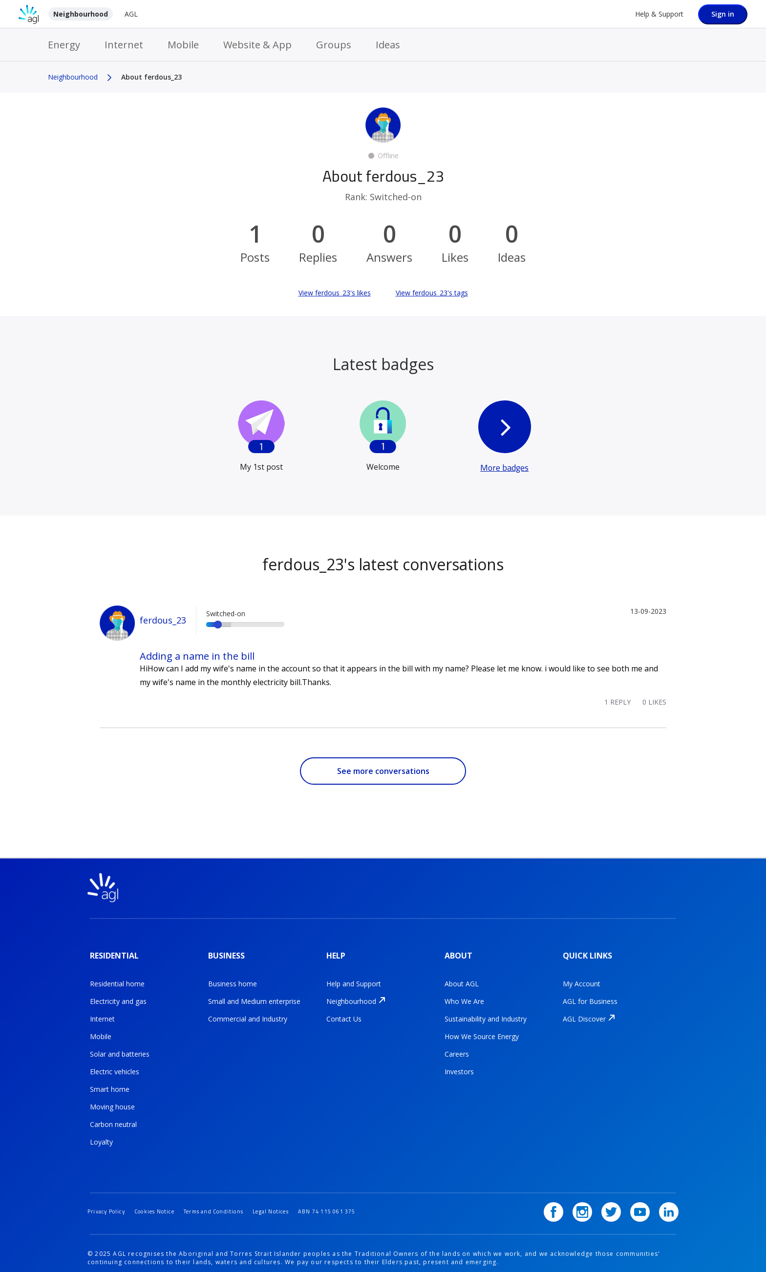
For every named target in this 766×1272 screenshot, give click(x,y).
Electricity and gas (118, 994)
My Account (581, 976)
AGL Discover (584, 1012)
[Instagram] (592, 1193)
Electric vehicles (114, 1064)
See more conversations (383, 771)
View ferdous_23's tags (432, 292)
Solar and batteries (119, 1047)
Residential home (117, 976)
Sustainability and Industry (486, 1012)
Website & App (257, 44)
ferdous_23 (163, 620)
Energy (64, 44)
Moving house (112, 1100)
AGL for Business (590, 994)
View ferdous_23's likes (334, 292)
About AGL (462, 976)
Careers (457, 1047)
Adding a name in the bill (197, 656)
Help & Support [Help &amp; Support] (659, 14)
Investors (459, 1064)
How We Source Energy (482, 1029)
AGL (131, 14)
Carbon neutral (113, 1117)
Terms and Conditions (231, 1192)
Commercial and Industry (247, 1012)
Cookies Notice (164, 1192)
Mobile (183, 44)
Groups (333, 44)
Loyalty (101, 1135)
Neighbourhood (80, 14)
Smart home (109, 1082)
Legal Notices (296, 1192)
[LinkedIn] (669, 1193)
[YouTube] (643, 1193)
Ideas (388, 44)
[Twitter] (618, 1193)
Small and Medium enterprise (254, 994)
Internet (124, 44)
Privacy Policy (109, 1192)
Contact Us (344, 1012)
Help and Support (353, 976)
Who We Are (464, 994)
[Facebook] (566, 1193)
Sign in (722, 14)
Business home (232, 976)
